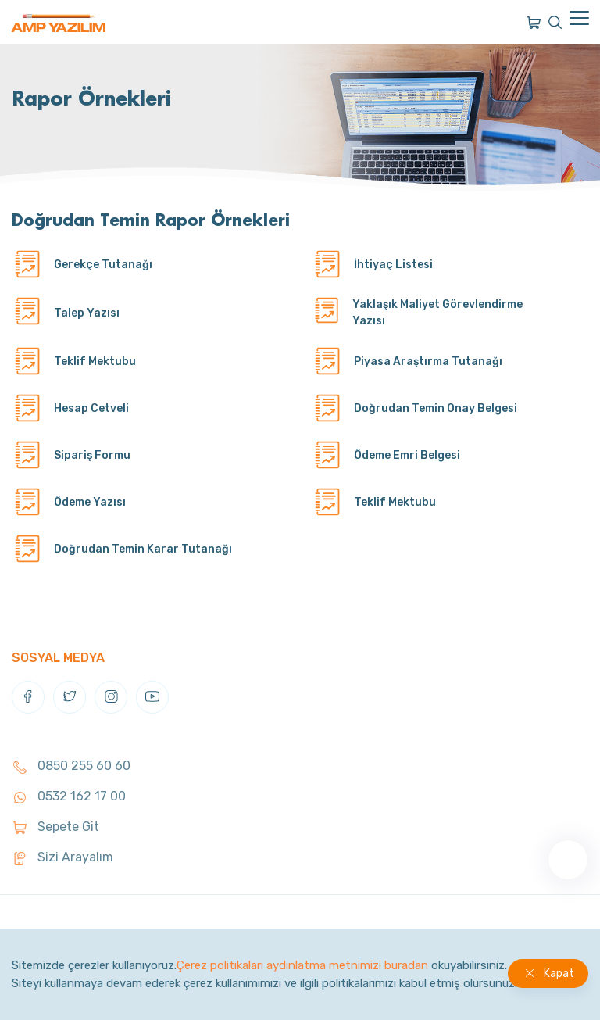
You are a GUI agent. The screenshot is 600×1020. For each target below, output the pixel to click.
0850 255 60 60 (71, 765)
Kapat (559, 973)
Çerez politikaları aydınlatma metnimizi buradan (302, 965)
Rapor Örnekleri (91, 98)
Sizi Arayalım (62, 857)
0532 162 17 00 (69, 796)
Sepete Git (55, 826)
